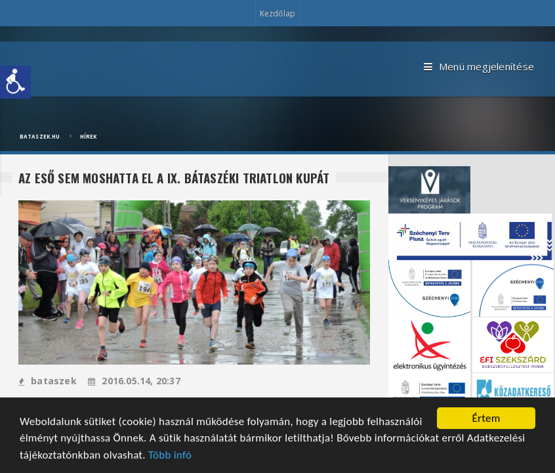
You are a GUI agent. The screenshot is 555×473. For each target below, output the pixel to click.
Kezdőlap (277, 13)
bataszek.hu (40, 136)
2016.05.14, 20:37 (134, 380)
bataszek (47, 380)
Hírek (88, 136)
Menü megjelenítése (479, 67)
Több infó (170, 455)
